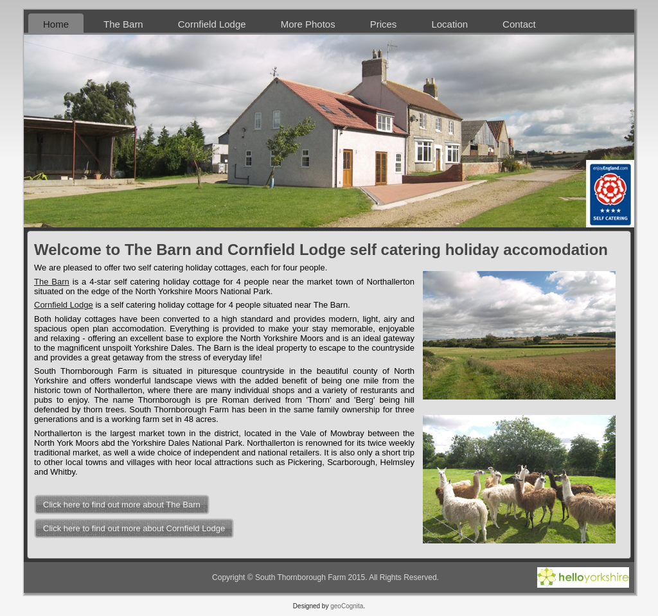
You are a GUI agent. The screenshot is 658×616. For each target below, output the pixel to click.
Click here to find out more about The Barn (121, 504)
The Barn (51, 281)
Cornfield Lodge (63, 305)
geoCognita (346, 606)
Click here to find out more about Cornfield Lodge (134, 528)
